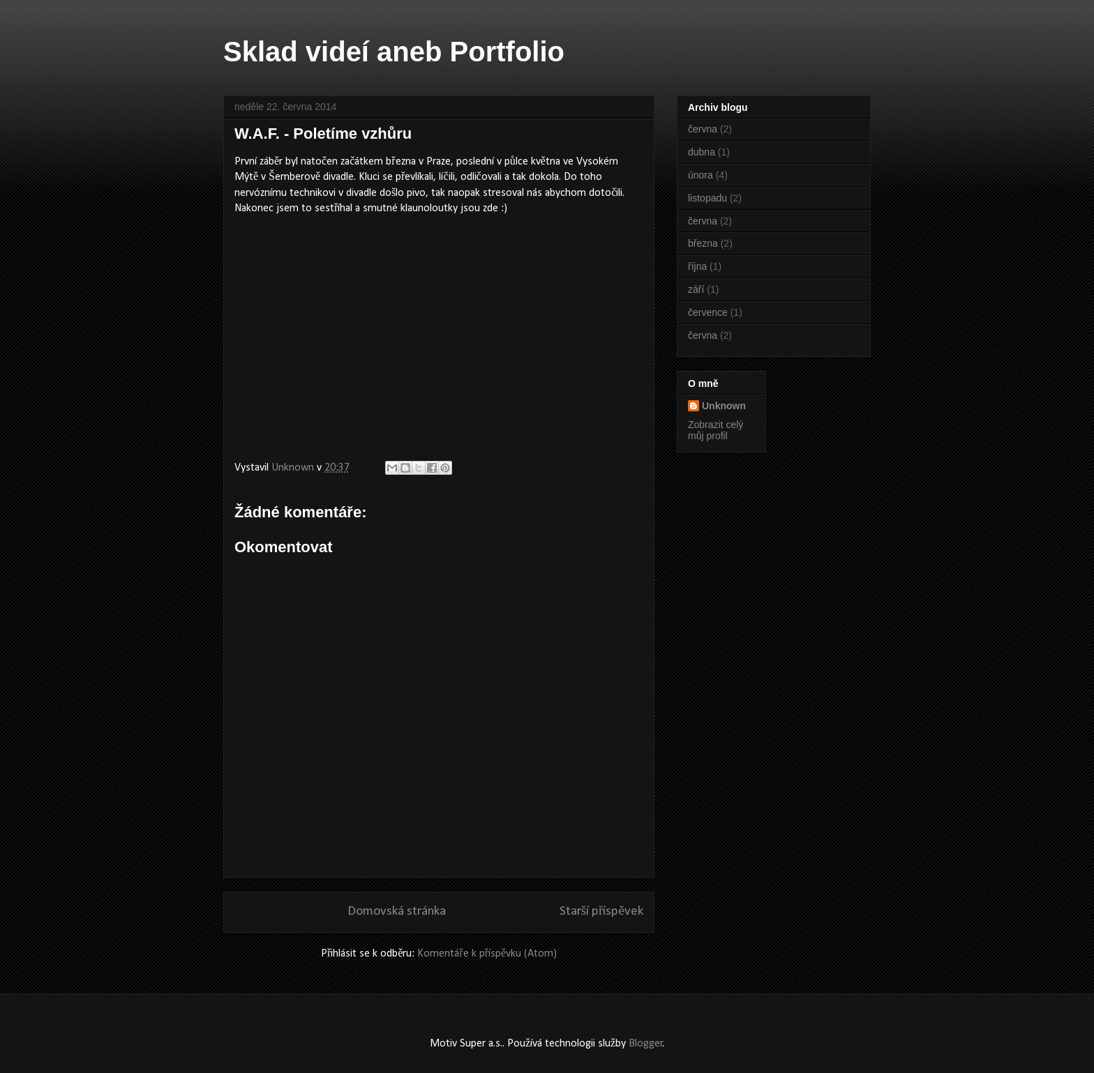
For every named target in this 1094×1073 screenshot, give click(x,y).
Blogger (646, 1043)
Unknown (724, 405)
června (702, 129)
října (697, 266)
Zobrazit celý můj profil (715, 430)
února (700, 175)
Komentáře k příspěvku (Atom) (487, 953)
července (708, 312)
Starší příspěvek (601, 911)
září (696, 289)
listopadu (707, 198)
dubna (701, 152)
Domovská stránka (396, 911)
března (703, 243)
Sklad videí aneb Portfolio (393, 51)
